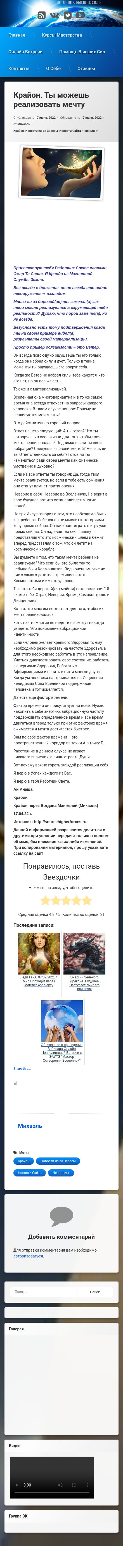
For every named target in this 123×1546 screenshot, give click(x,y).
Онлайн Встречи (25, 51)
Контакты (18, 68)
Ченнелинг (90, 131)
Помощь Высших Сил (82, 51)
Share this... (22, 1069)
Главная (16, 35)
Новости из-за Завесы (41, 131)
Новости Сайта (70, 131)
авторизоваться (28, 1256)
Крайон (18, 131)
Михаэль (23, 124)
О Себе (53, 68)
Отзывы (86, 68)
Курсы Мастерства (62, 35)
